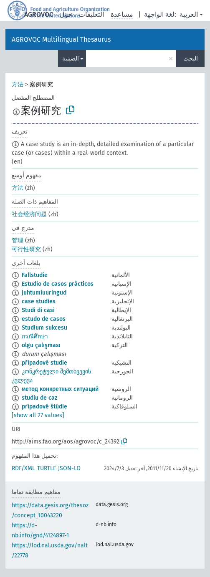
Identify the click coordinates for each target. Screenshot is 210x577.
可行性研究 (26, 249)
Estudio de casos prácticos (58, 283)
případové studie (44, 362)
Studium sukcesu (44, 327)
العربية (189, 14)
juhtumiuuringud (44, 292)
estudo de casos (44, 319)
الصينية (70, 58)
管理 (17, 240)
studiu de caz (39, 397)
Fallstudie (35, 275)
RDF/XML (23, 468)
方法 (17, 84)
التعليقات (91, 14)
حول (66, 14)
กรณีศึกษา (35, 336)
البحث (190, 58)
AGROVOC (38, 14)
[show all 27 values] (38, 415)
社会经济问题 (29, 214)
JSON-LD (69, 468)
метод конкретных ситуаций (60, 389)
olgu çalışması (41, 345)
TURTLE (46, 468)
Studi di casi (38, 310)
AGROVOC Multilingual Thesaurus (61, 39)
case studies (39, 301)
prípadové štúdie (44, 406)
